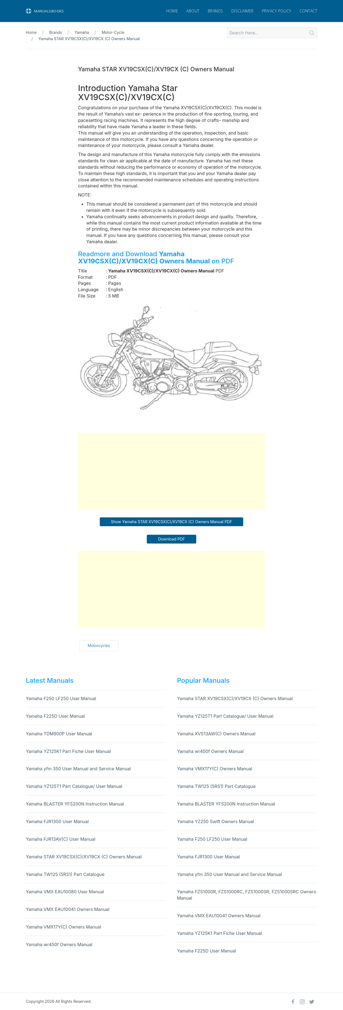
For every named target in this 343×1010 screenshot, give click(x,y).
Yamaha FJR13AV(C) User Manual (60, 839)
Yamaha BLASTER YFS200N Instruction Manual (75, 804)
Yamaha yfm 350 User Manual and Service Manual (78, 768)
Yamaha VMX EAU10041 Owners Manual (67, 909)
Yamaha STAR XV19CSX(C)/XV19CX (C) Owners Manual (89, 38)
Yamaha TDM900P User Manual (59, 733)
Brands (215, 10)
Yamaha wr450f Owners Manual (59, 944)
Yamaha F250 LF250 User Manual (61, 698)
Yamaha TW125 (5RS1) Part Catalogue (65, 874)
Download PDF (171, 539)
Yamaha (81, 32)
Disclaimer (242, 10)
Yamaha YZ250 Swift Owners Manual (215, 821)
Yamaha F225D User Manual (55, 716)
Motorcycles (99, 645)
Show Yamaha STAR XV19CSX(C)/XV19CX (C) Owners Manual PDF (171, 521)
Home (172, 10)
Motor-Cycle (113, 32)
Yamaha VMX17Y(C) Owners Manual (63, 927)
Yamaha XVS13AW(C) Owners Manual (216, 733)
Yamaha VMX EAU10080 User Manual (65, 891)
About (193, 10)
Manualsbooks (45, 11)
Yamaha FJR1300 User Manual (57, 821)
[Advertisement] (171, 471)
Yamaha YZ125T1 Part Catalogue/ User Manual (74, 786)
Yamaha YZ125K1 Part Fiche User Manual (68, 751)
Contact (308, 10)
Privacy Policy (276, 10)
